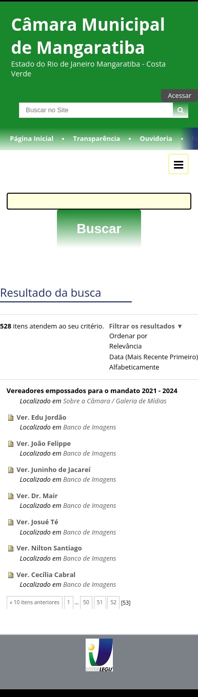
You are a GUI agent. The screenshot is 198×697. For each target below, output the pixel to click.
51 (100, 602)
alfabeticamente (134, 367)
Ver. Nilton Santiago (49, 547)
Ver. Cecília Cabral (45, 574)
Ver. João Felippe (43, 443)
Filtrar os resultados (141, 326)
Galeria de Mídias (141, 400)
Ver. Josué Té (37, 521)
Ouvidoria (156, 138)
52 (113, 602)
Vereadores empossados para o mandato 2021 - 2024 (92, 390)
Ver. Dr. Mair (36, 495)
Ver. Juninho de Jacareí (53, 469)
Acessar (179, 95)
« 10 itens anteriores (35, 602)
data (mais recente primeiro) (153, 356)
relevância (125, 346)
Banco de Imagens (89, 427)
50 (86, 602)
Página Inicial (31, 138)
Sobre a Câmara (86, 400)
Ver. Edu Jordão (41, 417)
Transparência (97, 138)
